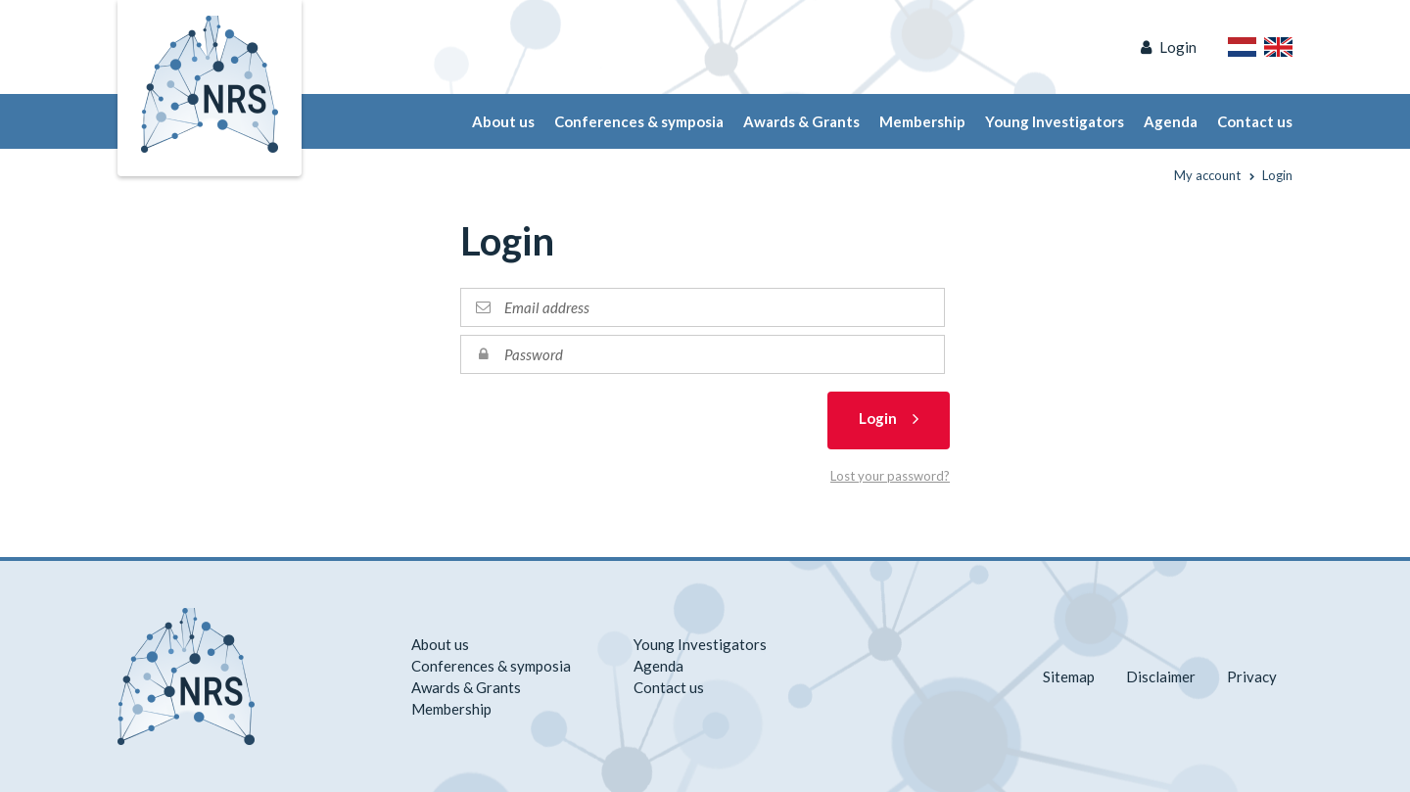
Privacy (1252, 676)
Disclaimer (1161, 676)
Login (1178, 47)
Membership (922, 121)
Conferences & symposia (639, 121)
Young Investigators (1054, 121)
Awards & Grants (801, 121)
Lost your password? (890, 476)
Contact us (1254, 121)
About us (503, 121)
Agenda (1171, 121)
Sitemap (1069, 676)
